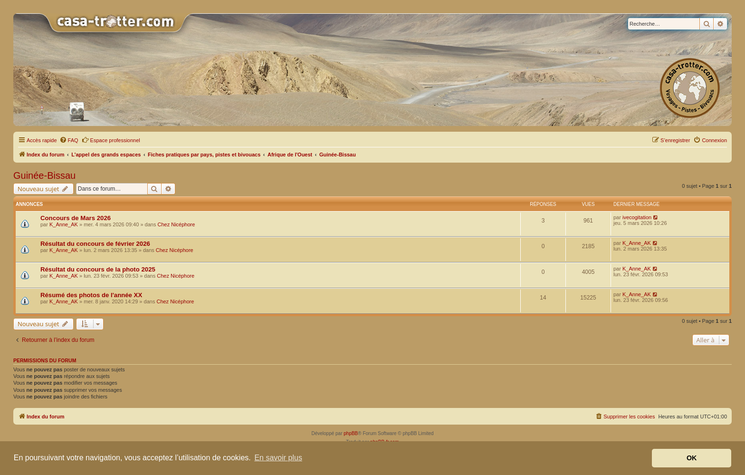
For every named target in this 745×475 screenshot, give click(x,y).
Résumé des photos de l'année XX (91, 295)
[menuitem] (68, 140)
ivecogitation (636, 217)
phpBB (351, 433)
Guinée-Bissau (44, 175)
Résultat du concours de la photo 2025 (97, 269)
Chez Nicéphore (176, 224)
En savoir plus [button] (278, 458)
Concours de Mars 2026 (75, 218)
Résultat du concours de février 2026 (95, 243)
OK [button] (692, 458)
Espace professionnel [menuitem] (111, 139)
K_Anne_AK (63, 224)
